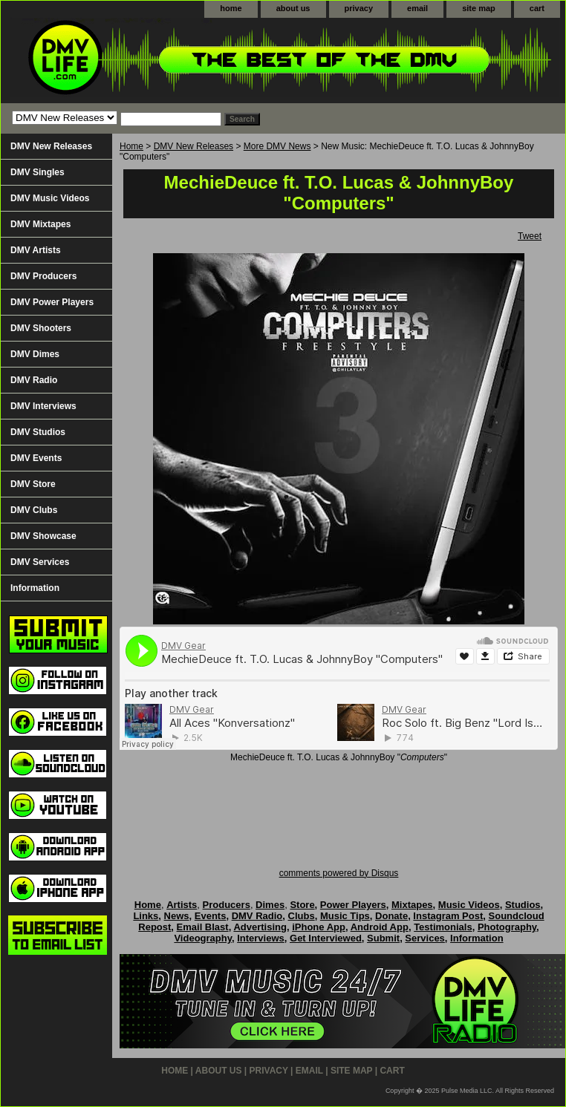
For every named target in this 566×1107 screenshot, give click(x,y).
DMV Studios (37, 432)
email (417, 8)
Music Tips (345, 915)
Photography (507, 927)
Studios (523, 904)
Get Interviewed (326, 938)
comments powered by (339, 873)
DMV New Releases (193, 146)
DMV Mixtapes (40, 224)
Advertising (260, 927)
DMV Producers (43, 276)
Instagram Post (448, 915)
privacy (359, 8)
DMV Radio (33, 380)
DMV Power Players (52, 302)
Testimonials (443, 927)
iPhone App (318, 927)
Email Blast (203, 927)
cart (537, 8)
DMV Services (39, 562)
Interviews (260, 938)
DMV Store (33, 484)
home (230, 8)
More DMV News (277, 146)
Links (145, 915)
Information (34, 588)
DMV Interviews (43, 406)
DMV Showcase (43, 536)
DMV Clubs (33, 510)
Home (131, 146)
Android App (380, 927)
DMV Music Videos (49, 198)
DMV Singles (37, 172)
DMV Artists (35, 250)
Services (425, 938)
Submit (383, 938)
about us (293, 8)
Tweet (529, 236)
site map (478, 8)
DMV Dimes (34, 354)
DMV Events (36, 458)
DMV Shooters (40, 328)
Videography (203, 938)
